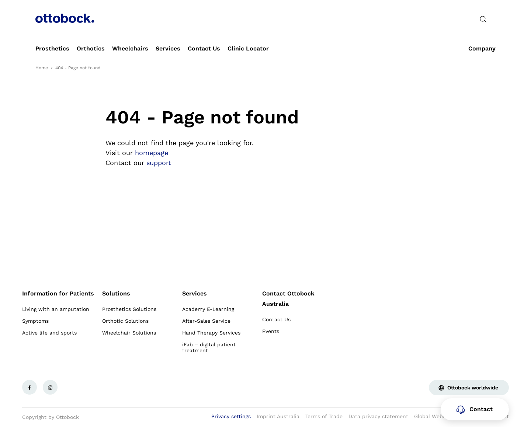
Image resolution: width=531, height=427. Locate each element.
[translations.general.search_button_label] (483, 19)
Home (41, 67)
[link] (52, 48)
